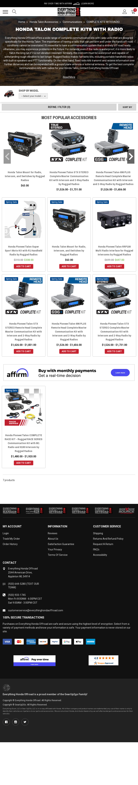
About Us (53, 538)
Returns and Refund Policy (108, 538)
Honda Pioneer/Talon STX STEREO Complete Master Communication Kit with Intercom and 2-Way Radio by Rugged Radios (69, 178)
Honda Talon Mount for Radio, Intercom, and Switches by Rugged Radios (25, 176)
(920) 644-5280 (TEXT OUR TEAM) (23, 585)
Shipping (98, 533)
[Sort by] (127, 107)
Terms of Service (58, 554)
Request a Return (103, 544)
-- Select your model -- (32, 96)
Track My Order (11, 538)
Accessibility (100, 554)
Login (6, 533)
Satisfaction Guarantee (61, 544)
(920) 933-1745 (17, 595)
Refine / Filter (59, 107)
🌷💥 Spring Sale (69, 3)
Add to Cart (23, 266)
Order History (10, 544)
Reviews (52, 533)
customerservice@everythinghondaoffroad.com (35, 610)
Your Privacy (55, 549)
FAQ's (96, 549)
